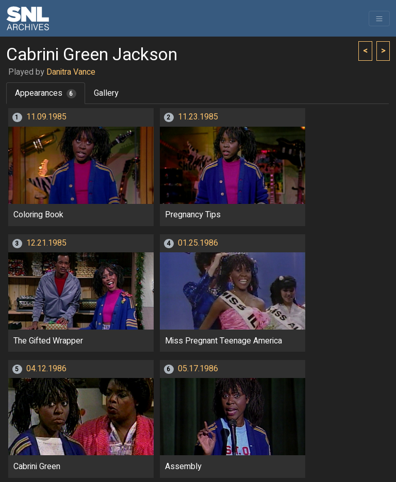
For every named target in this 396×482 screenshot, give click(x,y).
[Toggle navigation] (379, 18)
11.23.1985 (198, 117)
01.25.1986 (198, 243)
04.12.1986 (46, 369)
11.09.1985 (46, 117)
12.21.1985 (46, 243)
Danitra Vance (70, 72)
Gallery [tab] (106, 93)
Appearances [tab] (45, 93)
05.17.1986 (198, 369)
